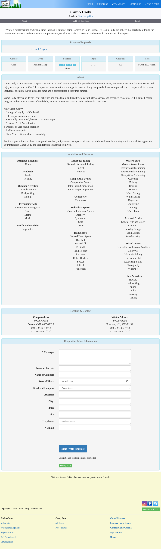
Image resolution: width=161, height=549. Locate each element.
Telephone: (48, 421)
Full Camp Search (8, 537)
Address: (49, 394)
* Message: (48, 352)
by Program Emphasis (10, 528)
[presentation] (83, 438)
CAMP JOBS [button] (135, 4)
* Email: (49, 427)
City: (51, 401)
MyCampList (116, 532)
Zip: (51, 414)
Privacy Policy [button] (65, 466)
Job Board (60, 523)
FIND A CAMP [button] (152, 4)
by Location (6, 523)
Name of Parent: (45, 368)
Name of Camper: (44, 374)
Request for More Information (80, 341)
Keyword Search (8, 532)
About (80, 77)
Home (113, 537)
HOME (90, 4)
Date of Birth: (46, 381)
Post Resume (61, 528)
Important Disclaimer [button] (151, 509)
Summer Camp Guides (120, 523)
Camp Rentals (7, 542)
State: (51, 408)
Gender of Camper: (43, 388)
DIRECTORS (102, 4)
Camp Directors (117, 518)
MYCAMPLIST (118, 4)
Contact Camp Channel (121, 528)
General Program (39, 49)
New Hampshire (85, 16)
